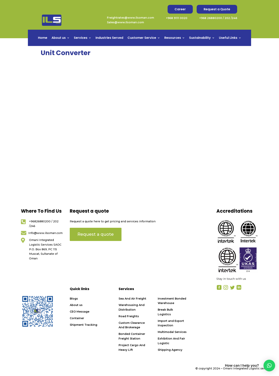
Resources (172, 38)
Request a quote (96, 234)
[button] (269, 365)
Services (80, 38)
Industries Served (109, 38)
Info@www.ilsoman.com (45, 233)
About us (59, 38)
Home (42, 38)
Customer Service (141, 38)
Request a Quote (217, 9)
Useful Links (228, 38)
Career (180, 9)
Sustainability (200, 38)
